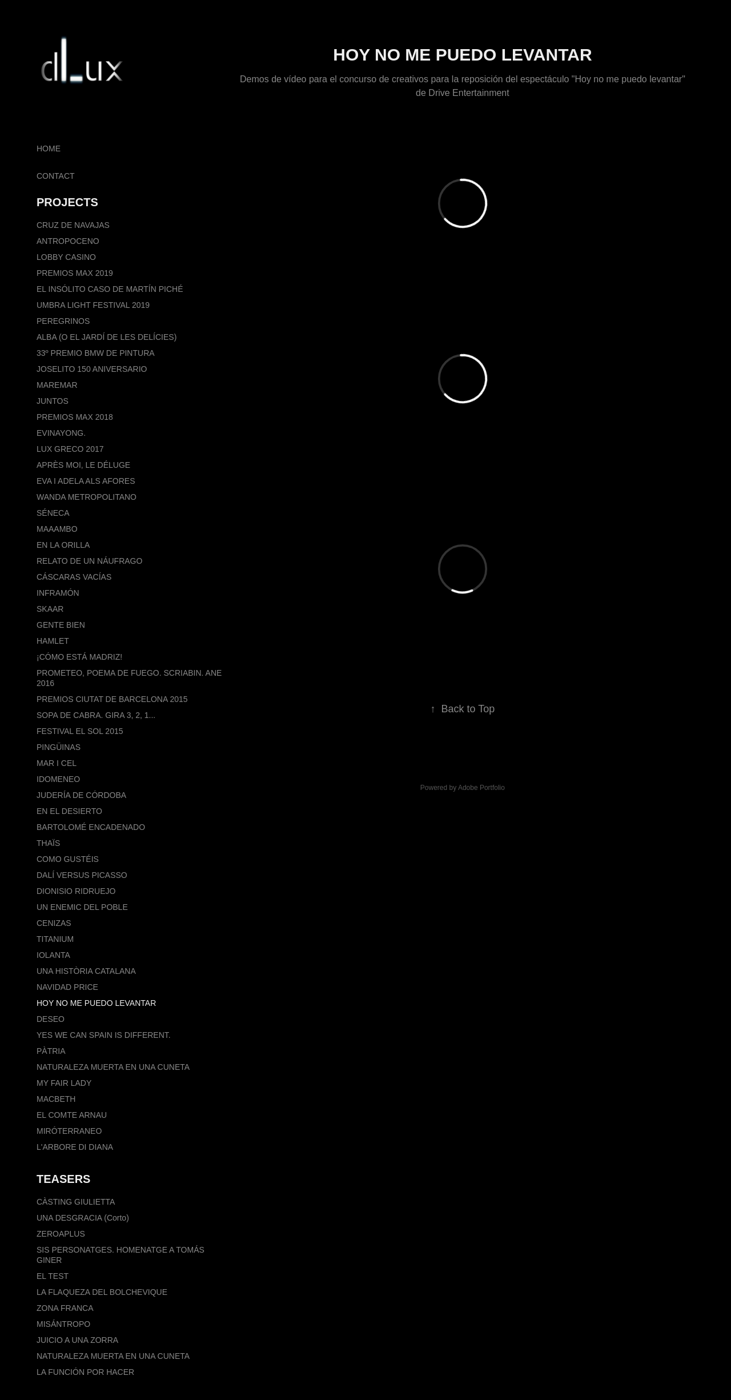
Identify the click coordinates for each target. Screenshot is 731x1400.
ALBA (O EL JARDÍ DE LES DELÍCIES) (106, 337)
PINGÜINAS (59, 747)
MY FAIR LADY (64, 1083)
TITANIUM (55, 939)
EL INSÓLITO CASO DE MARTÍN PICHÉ (110, 289)
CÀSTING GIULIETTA (76, 1201)
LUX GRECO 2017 (70, 449)
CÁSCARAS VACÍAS (74, 576)
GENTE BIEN (61, 624)
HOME (49, 148)
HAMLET (53, 640)
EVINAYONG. (61, 433)
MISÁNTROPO (63, 1324)
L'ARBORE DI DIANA (75, 1147)
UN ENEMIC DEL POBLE (82, 907)
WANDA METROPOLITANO (86, 497)
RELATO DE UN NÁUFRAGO (89, 560)
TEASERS (63, 1179)
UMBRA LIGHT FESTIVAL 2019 (93, 305)
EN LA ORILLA (63, 544)
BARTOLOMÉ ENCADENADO (91, 827)
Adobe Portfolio (481, 788)
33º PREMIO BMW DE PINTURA (96, 353)
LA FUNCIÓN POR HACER (85, 1372)
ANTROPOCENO (68, 241)
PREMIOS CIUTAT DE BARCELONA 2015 (112, 699)
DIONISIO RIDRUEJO (76, 891)
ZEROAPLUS (61, 1233)
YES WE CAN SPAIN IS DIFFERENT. (104, 1035)
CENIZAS (54, 923)
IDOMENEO (58, 779)
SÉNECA (53, 513)
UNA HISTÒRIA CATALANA (86, 971)
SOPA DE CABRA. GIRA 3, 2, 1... (96, 715)
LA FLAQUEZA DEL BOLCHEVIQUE (102, 1292)
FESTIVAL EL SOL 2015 (80, 731)
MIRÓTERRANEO (69, 1131)
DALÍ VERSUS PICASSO (82, 875)
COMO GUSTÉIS (68, 859)
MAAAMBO (57, 528)
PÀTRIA (51, 1051)
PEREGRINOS (63, 321)
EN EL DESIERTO (69, 811)
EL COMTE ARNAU (72, 1115)
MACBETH (56, 1099)
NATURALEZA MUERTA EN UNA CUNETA (113, 1067)
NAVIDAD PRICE (67, 987)
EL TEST (53, 1276)
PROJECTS (67, 202)
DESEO (51, 1019)
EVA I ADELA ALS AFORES (86, 481)
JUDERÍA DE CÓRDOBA (81, 795)
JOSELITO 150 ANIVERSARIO (92, 369)
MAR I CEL (57, 763)
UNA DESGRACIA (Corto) (83, 1217)
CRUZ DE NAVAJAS (73, 225)
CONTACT (56, 175)
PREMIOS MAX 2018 (75, 417)
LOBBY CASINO (66, 257)
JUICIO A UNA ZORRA (77, 1340)
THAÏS (48, 843)
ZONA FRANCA (65, 1308)
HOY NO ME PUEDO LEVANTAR (96, 1003)
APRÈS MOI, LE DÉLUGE (83, 465)
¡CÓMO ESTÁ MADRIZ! (79, 656)
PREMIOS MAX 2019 (75, 273)
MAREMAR (57, 385)
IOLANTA (53, 955)
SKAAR (50, 608)
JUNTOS (53, 401)
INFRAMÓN (58, 592)
